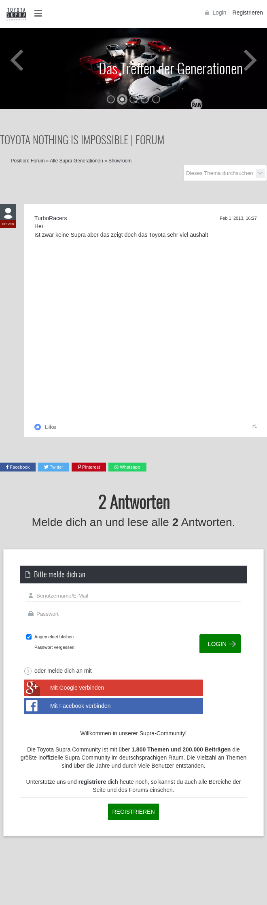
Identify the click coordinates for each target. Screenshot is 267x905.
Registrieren (248, 12)
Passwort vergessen (54, 647)
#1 (254, 426)
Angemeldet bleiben (54, 636)
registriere (92, 782)
